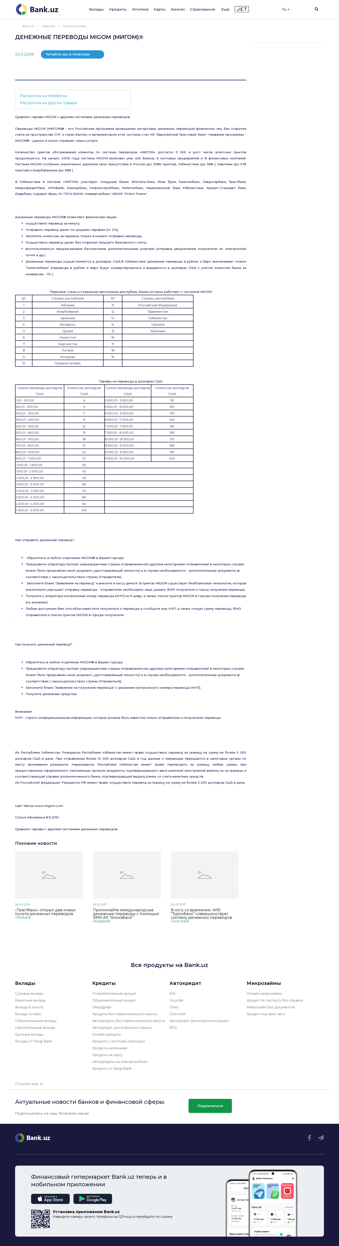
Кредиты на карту (107, 1055)
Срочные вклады (29, 1034)
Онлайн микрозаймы (264, 993)
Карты (160, 9)
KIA (172, 993)
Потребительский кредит (114, 993)
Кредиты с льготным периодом (118, 1041)
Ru (285, 9)
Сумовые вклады (29, 993)
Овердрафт (102, 1007)
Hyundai (176, 1000)
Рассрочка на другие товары (48, 103)
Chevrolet (178, 1014)
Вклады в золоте (29, 1007)
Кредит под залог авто (266, 1014)
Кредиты (118, 9)
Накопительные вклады (35, 1028)
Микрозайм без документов (271, 1007)
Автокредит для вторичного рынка (121, 1028)
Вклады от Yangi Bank (33, 1041)
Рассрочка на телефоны (43, 96)
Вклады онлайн (28, 1014)
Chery (174, 1007)
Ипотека (140, 9)
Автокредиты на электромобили (119, 1062)
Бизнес (178, 9)
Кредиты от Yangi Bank (111, 1068)
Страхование (202, 9)
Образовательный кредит (114, 1000)
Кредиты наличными (109, 1048)
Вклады (96, 9)
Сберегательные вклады (35, 1021)
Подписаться (210, 1106)
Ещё (225, 9)
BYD (173, 1028)
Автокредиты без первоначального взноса (128, 1021)
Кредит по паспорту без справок (275, 1000)
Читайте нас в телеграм (68, 54)
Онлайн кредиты (106, 1034)
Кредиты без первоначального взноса (124, 1014)
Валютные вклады (30, 1000)
